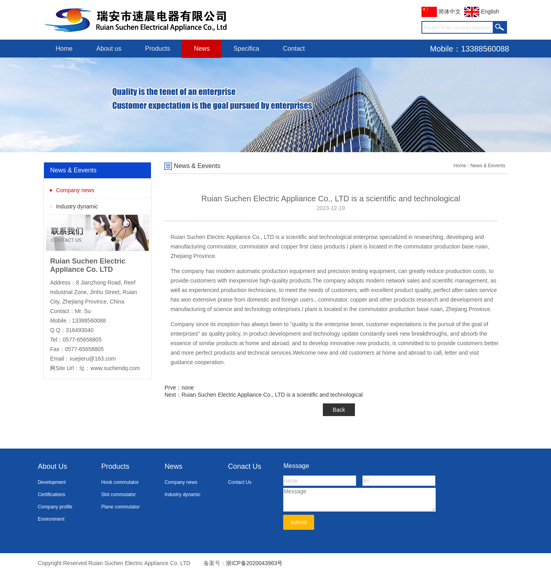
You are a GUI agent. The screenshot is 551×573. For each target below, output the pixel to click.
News (202, 48)
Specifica (246, 48)
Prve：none (179, 387)
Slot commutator (118, 494)
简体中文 (441, 11)
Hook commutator (120, 482)
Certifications (51, 494)
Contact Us (239, 482)
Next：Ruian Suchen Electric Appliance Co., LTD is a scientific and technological (263, 395)
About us (108, 48)
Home (63, 48)
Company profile (55, 507)
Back (339, 410)
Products (157, 48)
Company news (75, 190)
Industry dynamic (77, 206)
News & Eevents (192, 165)
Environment (51, 519)
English (481, 11)
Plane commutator (120, 507)
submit (298, 522)
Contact (294, 48)
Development (52, 482)
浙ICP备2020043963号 (254, 563)
